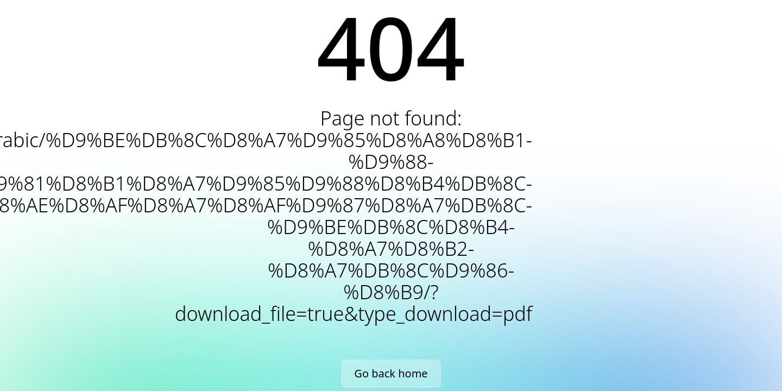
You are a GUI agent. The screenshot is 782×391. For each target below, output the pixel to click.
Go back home (390, 373)
